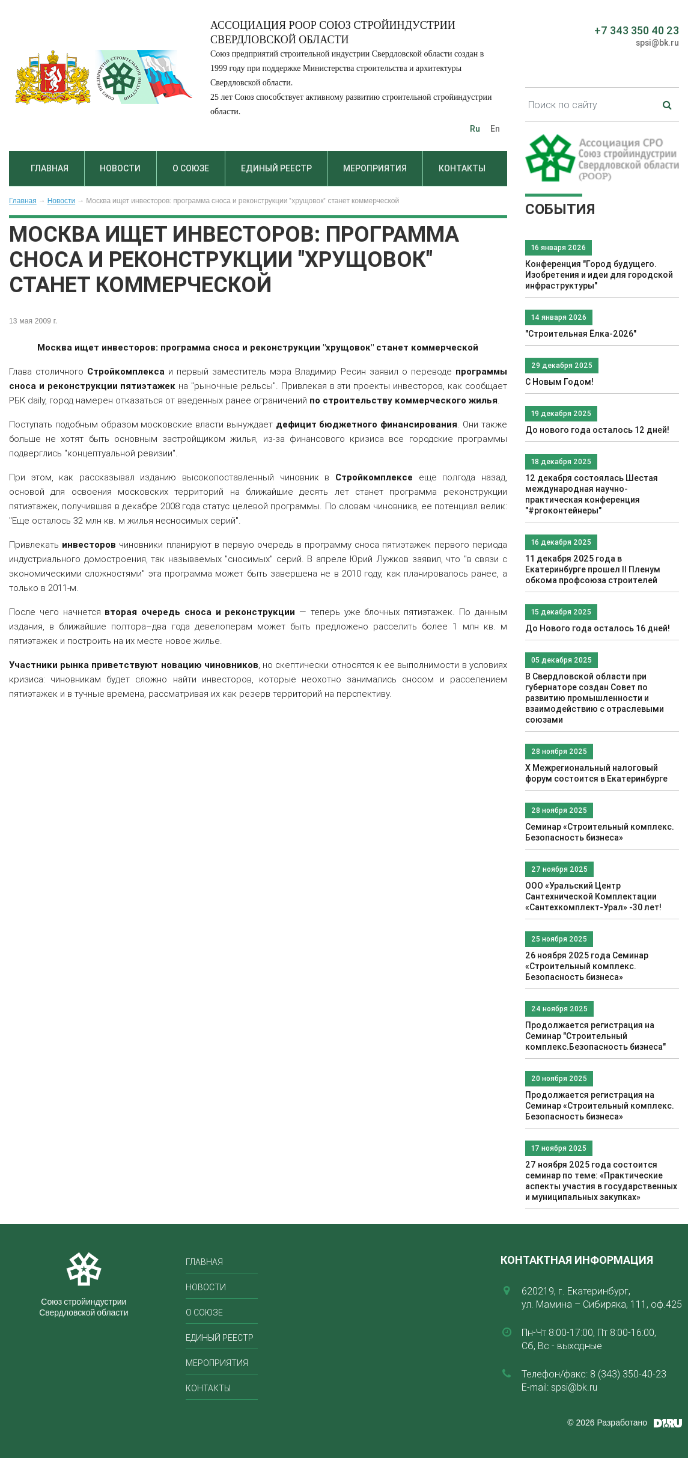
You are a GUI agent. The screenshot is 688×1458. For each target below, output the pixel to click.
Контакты (462, 168)
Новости (120, 168)
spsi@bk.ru (657, 42)
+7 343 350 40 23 (636, 30)
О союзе (190, 168)
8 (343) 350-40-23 (628, 1374)
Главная (49, 168)
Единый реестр (276, 168)
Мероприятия (375, 168)
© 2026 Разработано (607, 1422)
